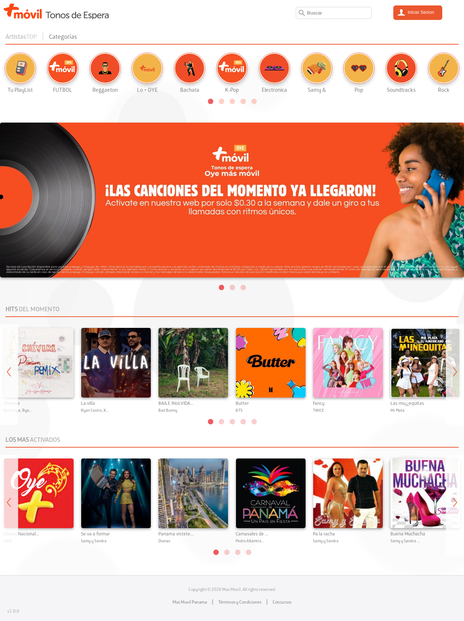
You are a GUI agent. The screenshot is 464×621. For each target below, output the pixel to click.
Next (455, 374)
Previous (9, 374)
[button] (210, 100)
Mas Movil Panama (190, 602)
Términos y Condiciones (239, 602)
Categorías (63, 36)
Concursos (282, 602)
